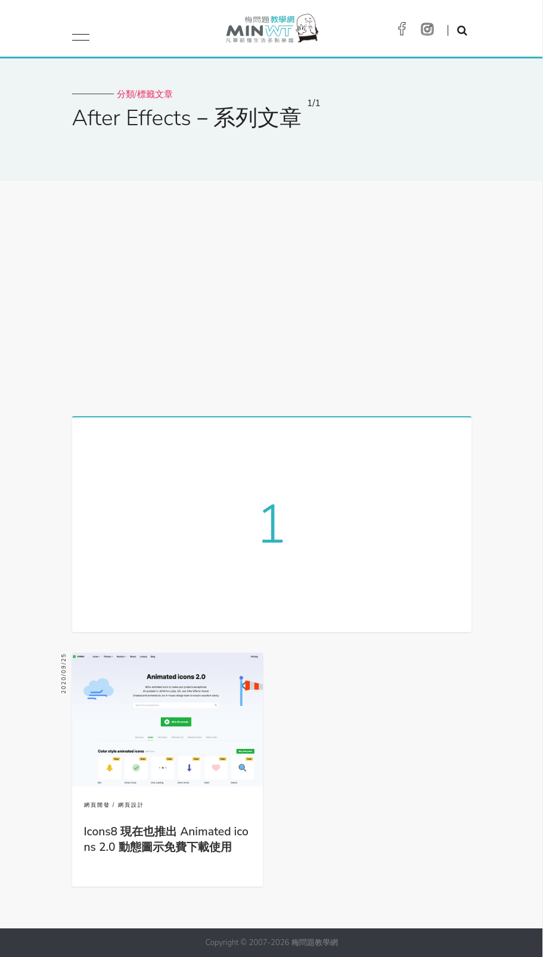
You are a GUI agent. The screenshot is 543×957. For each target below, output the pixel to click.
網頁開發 (97, 805)
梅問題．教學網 (271, 31)
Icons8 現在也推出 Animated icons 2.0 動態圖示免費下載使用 (166, 839)
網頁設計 (131, 805)
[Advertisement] (271, 293)
